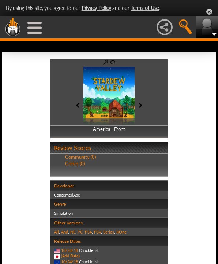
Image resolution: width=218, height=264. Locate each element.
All (56, 232)
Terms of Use (145, 8)
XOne (121, 232)
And (64, 232)
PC (80, 232)
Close (209, 12)
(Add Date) (70, 255)
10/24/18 (69, 250)
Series (108, 232)
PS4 (88, 232)
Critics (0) (75, 163)
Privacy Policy (96, 8)
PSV (97, 232)
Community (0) (80, 157)
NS (72, 232)
